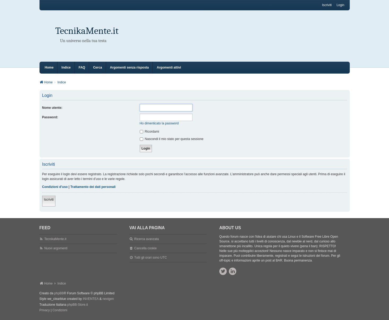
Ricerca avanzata (146, 239)
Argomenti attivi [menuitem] (169, 67)
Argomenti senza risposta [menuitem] (129, 67)
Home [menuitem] (49, 67)
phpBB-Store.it (77, 305)
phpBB (59, 293)
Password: (50, 117)
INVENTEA (91, 299)
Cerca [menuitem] (97, 67)
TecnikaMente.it (87, 30)
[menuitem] (45, 310)
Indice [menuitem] (66, 67)
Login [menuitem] (340, 5)
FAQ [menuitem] (82, 67)
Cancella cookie (145, 248)
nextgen (108, 299)
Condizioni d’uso (55, 187)
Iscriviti (49, 199)
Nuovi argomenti (55, 248)
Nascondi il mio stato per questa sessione (172, 139)
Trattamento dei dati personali (93, 187)
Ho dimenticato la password (159, 123)
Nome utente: (52, 108)
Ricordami (149, 131)
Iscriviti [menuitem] (327, 5)
